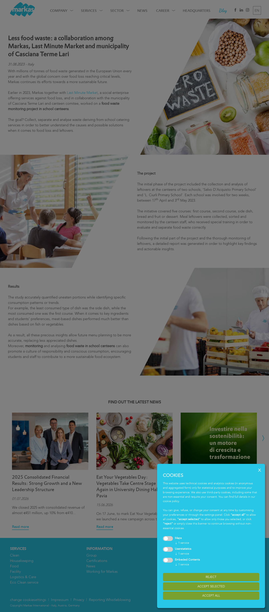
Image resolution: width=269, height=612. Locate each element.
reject (211, 577)
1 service (182, 543)
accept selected (211, 586)
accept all (211, 595)
